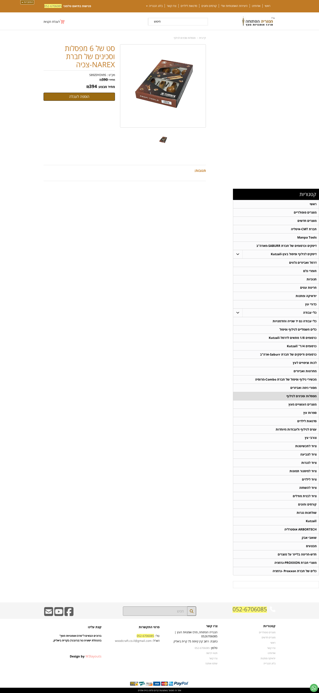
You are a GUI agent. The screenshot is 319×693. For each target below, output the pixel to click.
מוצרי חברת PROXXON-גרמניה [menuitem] (295, 563)
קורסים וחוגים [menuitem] (209, 6)
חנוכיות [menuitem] (312, 279)
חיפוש (157, 21)
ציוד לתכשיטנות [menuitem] (306, 446)
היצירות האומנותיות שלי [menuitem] (234, 6)
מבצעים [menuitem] (311, 546)
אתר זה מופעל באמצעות (159, 690)
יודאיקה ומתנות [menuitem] (306, 296)
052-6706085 (53, 6)
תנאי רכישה (211, 653)
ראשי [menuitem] (267, 6)
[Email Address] (48, 614)
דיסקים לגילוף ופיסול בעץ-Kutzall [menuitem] (294, 254)
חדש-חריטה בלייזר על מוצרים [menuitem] (297, 554)
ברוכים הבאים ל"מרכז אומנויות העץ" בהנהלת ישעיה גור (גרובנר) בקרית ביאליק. (77, 642)
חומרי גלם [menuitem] (310, 271)
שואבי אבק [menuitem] (309, 538)
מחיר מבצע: (106, 87)
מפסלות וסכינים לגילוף (185, 38)
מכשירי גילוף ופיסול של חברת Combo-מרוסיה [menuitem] (286, 379)
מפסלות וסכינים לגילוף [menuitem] (301, 396)
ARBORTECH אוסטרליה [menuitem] (300, 529)
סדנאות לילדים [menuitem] (189, 6)
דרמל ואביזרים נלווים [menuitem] (303, 262)
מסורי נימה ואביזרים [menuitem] (303, 388)
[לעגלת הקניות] (54, 22)
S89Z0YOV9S (97, 75)
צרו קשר (211, 626)
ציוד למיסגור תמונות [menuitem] (303, 471)
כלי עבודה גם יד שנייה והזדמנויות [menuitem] (295, 321)
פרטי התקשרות (149, 627)
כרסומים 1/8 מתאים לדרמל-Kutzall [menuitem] (293, 338)
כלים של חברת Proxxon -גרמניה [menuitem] (295, 571)
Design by (86, 656)
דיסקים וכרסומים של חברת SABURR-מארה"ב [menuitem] (286, 246)
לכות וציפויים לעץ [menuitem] (305, 363)
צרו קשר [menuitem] (171, 6)
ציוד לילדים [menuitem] (309, 479)
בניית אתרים (143, 690)
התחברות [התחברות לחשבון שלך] (27, 2)
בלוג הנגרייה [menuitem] (269, 663)
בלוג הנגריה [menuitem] (154, 6)
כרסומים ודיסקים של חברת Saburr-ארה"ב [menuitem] (288, 354)
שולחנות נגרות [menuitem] (307, 513)
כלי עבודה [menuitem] (310, 312)
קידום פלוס (154, 690)
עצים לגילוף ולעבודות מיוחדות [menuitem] (296, 429)
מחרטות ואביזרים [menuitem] (305, 371)
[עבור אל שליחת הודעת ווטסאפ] (314, 688)
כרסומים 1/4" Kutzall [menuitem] (302, 346)
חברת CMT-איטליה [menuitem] (304, 229)
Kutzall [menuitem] (311, 521)
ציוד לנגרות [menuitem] (309, 463)
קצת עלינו (95, 627)
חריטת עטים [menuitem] (308, 287)
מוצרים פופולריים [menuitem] (305, 212)
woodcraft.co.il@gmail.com (133, 641)
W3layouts (93, 656)
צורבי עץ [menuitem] (311, 438)
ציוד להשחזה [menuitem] (308, 488)
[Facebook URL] (68, 614)
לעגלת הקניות (52, 22)
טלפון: (214, 648)
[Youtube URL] (58, 614)
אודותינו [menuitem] (256, 6)
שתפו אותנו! (211, 663)
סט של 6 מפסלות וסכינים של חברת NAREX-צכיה (90, 56)
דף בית (202, 38)
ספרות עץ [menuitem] (310, 413)
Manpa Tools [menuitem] (307, 237)
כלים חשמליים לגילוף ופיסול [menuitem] (298, 329)
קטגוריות (307, 194)
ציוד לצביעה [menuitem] (308, 454)
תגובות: (200, 170)
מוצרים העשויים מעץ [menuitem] (302, 404)
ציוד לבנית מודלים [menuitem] (305, 496)
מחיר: (107, 80)
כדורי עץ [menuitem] (311, 304)
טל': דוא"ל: (137, 638)
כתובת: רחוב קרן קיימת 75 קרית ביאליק (195, 641)
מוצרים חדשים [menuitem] (307, 221)
